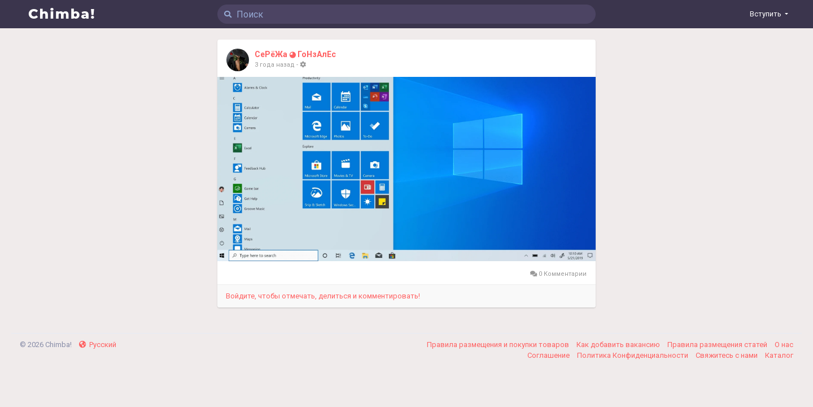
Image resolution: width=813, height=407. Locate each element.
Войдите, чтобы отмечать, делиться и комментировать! (323, 296)
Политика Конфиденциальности (633, 355)
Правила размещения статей (718, 344)
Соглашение (549, 355)
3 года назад (275, 64)
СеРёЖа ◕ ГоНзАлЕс (295, 54)
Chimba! (62, 14)
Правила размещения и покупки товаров (499, 344)
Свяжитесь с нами (727, 355)
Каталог (779, 355)
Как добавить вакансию (619, 344)
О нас (784, 344)
